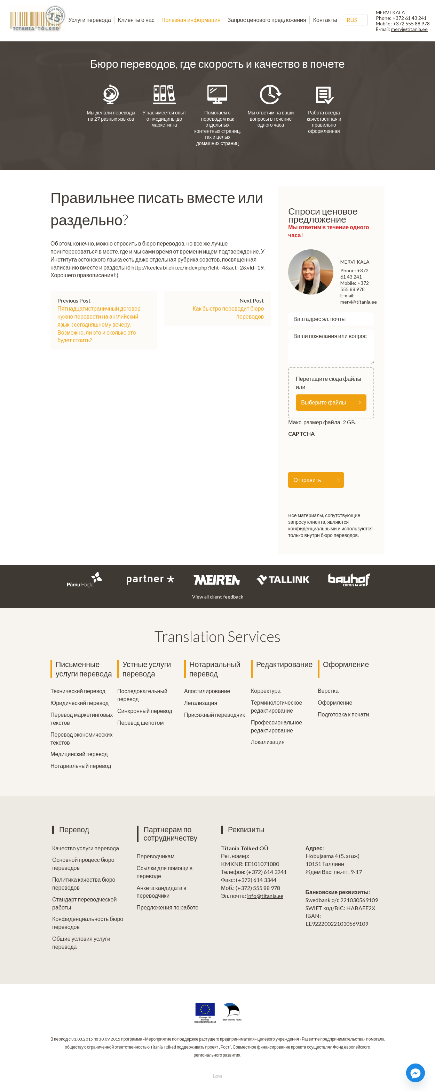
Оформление (346, 664)
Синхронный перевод (144, 710)
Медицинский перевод (79, 753)
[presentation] (341, 453)
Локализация (268, 741)
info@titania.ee (265, 895)
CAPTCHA (301, 433)
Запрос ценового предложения (267, 19)
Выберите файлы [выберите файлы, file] (323, 402)
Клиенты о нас (136, 19)
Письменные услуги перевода (84, 669)
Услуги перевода (89, 19)
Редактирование (284, 664)
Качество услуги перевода (85, 847)
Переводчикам (156, 855)
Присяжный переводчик (214, 714)
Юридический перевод (79, 702)
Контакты (325, 19)
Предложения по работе (168, 907)
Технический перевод (77, 690)
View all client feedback (217, 597)
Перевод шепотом (140, 722)
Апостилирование (207, 690)
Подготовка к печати (343, 714)
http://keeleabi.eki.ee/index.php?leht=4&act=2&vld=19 (197, 267)
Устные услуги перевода (146, 669)
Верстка (328, 690)
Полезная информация (191, 19)
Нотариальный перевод (80, 765)
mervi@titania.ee (409, 29)
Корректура (265, 690)
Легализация (200, 702)
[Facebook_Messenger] (415, 1073)
